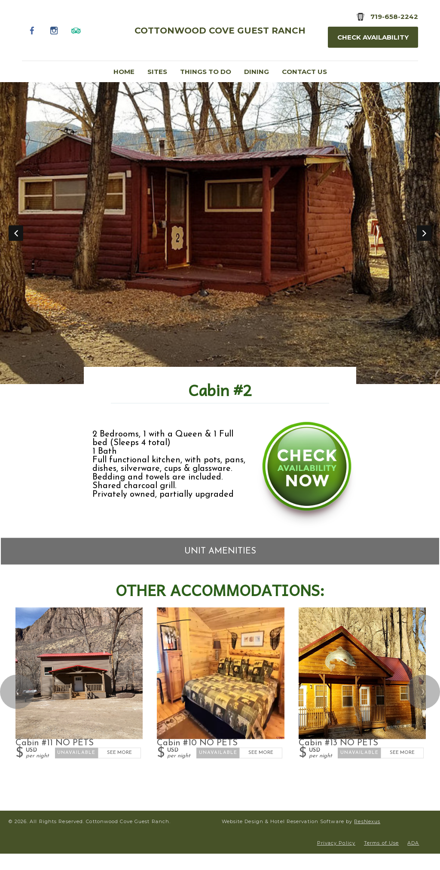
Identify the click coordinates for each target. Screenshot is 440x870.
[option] (220, 233)
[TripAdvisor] (76, 30)
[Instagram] (54, 30)
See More (119, 752)
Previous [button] (16, 233)
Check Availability (373, 37)
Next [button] (424, 233)
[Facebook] (32, 30)
